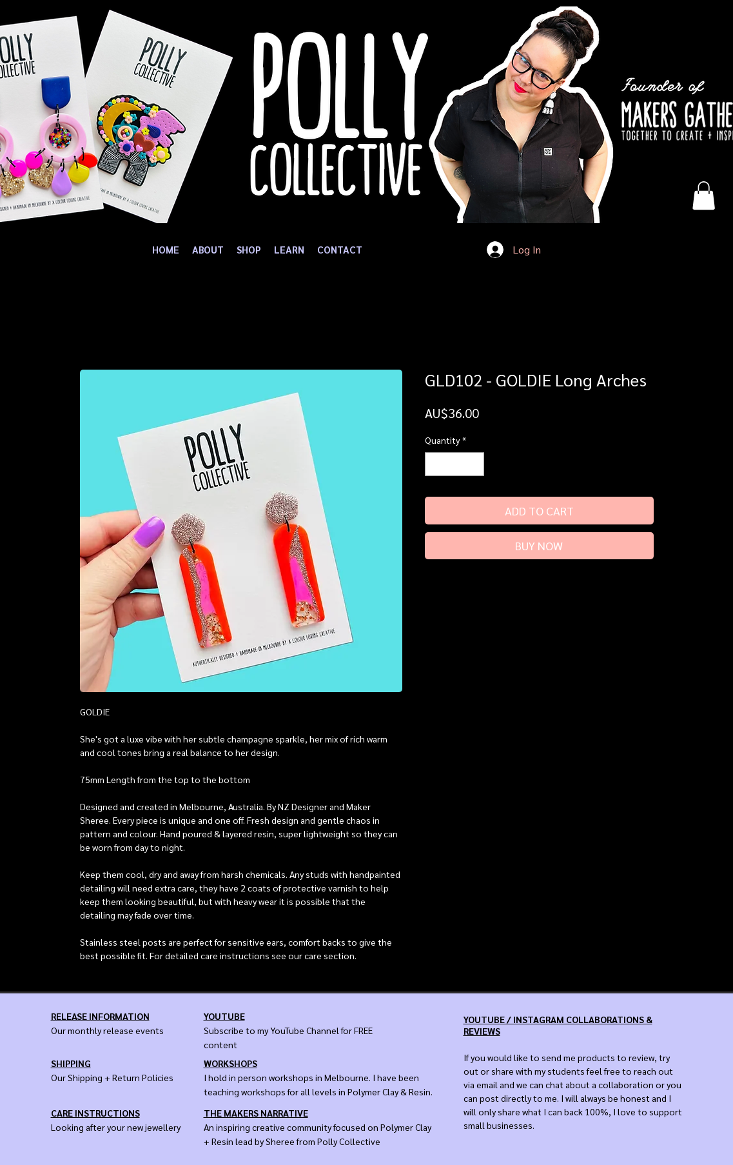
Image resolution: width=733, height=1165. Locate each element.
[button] (704, 195)
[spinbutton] (454, 464)
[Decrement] (435, 464)
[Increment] (474, 464)
